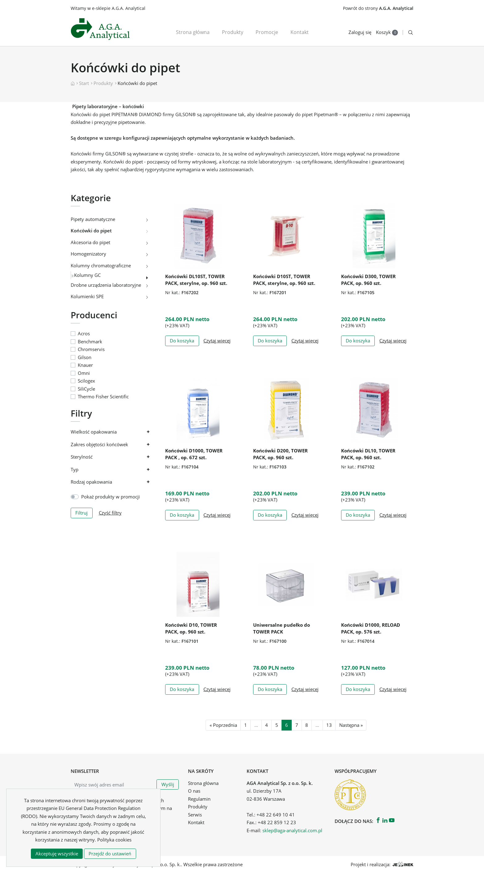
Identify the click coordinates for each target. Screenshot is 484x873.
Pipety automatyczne (93, 219)
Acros (84, 333)
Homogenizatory (88, 254)
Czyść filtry (110, 513)
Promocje (267, 32)
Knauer (85, 365)
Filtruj (81, 513)
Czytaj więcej (217, 340)
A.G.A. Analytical (396, 8)
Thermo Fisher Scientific (103, 396)
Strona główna (193, 32)
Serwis (195, 815)
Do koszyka (182, 340)
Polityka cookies (114, 840)
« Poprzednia (223, 725)
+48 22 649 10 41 (276, 815)
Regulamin (199, 799)
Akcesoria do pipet (90, 242)
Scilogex (86, 381)
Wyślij (167, 784)
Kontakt (299, 32)
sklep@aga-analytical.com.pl (292, 830)
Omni (84, 373)
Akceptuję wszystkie (56, 853)
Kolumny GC (87, 275)
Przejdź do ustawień (110, 853)
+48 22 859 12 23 (277, 822)
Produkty (232, 32)
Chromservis (91, 349)
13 (329, 725)
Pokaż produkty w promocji (110, 497)
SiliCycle (86, 389)
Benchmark (90, 341)
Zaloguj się (359, 32)
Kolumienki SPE (87, 296)
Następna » (351, 725)
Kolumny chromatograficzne (101, 265)
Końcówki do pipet (91, 230)
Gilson (84, 357)
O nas (194, 791)
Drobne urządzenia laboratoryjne (106, 285)
